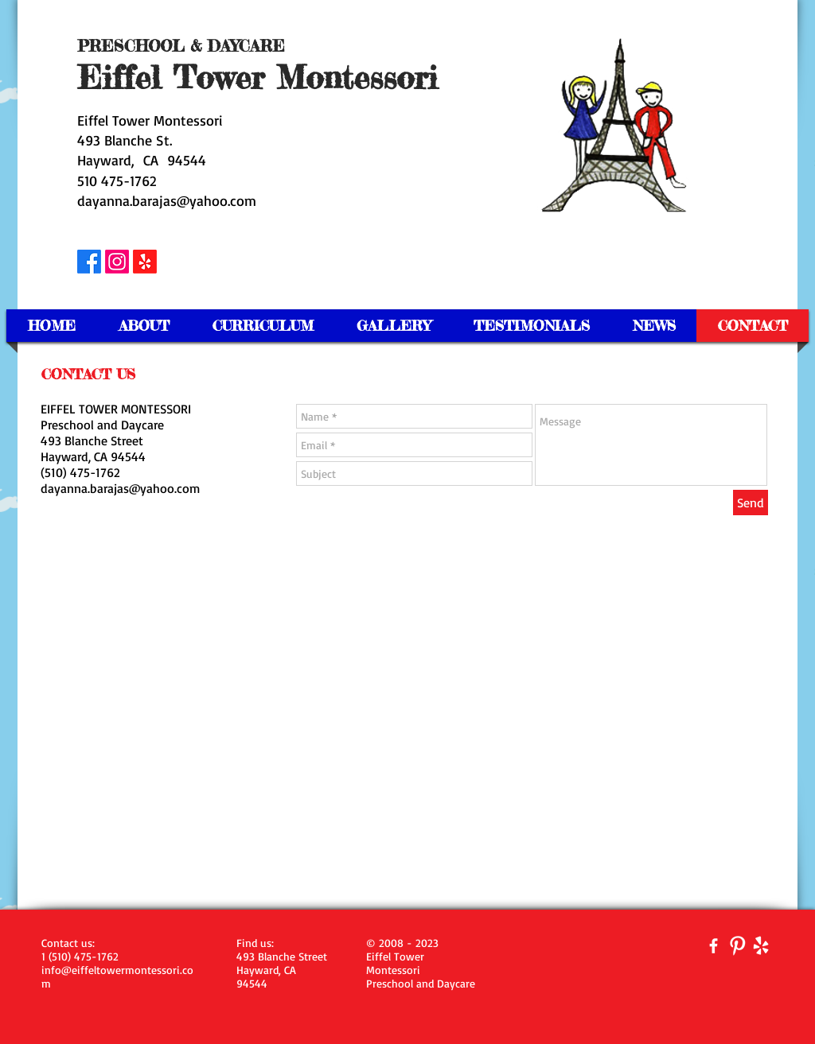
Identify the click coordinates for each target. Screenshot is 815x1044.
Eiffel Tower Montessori (150, 120)
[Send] (750, 502)
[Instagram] (117, 262)
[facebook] (713, 946)
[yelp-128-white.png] (761, 946)
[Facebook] (89, 262)
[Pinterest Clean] (737, 946)
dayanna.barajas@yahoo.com (166, 200)
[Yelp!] (145, 262)
